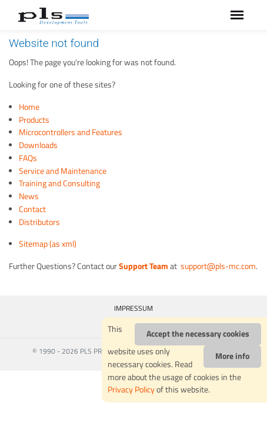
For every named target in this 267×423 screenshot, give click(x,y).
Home (29, 107)
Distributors (39, 222)
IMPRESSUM (133, 308)
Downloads (38, 145)
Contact (32, 209)
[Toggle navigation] (237, 15)
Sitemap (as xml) (47, 244)
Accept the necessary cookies (197, 334)
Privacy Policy (131, 389)
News (29, 196)
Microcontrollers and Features (70, 132)
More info (232, 356)
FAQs (28, 158)
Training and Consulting (59, 183)
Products (34, 120)
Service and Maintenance (62, 171)
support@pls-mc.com (217, 266)
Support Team (143, 266)
